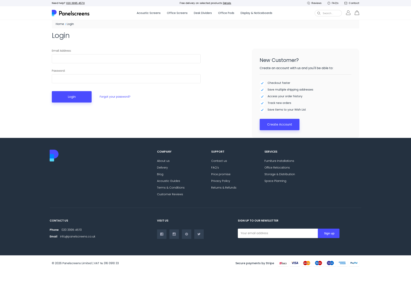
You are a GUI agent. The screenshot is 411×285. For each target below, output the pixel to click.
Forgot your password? (115, 97)
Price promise (221, 174)
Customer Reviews (170, 194)
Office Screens (177, 13)
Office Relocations (277, 168)
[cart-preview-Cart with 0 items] (356, 13)
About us (163, 161)
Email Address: (61, 51)
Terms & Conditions (171, 188)
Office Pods (226, 13)
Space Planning (275, 181)
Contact (351, 3)
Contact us (219, 161)
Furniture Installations (279, 161)
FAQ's (215, 168)
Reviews (314, 3)
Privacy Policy (220, 181)
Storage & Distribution (279, 174)
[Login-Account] (348, 13)
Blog (160, 174)
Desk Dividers (203, 13)
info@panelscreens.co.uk (77, 236)
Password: (58, 71)
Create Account (279, 124)
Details (227, 3)
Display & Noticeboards (256, 13)
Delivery (162, 168)
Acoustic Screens (149, 13)
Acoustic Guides (168, 181)
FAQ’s (332, 3)
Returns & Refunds (223, 188)
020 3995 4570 (75, 3)
